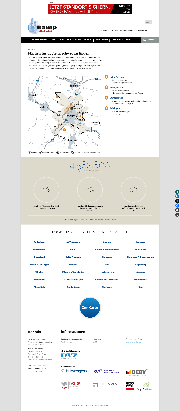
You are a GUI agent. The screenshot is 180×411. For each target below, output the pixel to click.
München (39, 272)
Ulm (140, 287)
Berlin (73, 249)
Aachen (107, 242)
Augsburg (140, 242)
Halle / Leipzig (73, 257)
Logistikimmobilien (39, 40)
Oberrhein (39, 279)
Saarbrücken (73, 287)
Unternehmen (117, 40)
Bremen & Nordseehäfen (106, 249)
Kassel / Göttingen (39, 264)
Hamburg (107, 257)
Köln (107, 264)
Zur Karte (90, 308)
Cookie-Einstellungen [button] (134, 342)
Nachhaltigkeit (101, 40)
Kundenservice (66, 342)
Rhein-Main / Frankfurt (106, 279)
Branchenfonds (74, 40)
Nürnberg (140, 272)
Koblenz (73, 264)
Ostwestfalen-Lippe (73, 279)
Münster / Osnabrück (73, 272)
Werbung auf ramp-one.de (71, 339)
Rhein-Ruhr (39, 287)
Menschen (88, 40)
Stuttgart (107, 287)
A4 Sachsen (39, 242)
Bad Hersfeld (39, 249)
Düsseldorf (39, 257)
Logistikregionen (57, 40)
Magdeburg (140, 264)
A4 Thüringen (73, 242)
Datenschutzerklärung (134, 339)
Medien (128, 40)
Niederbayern (107, 272)
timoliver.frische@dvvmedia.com (40, 360)
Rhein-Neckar (140, 279)
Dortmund (140, 249)
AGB (95, 342)
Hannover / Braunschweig (140, 257)
